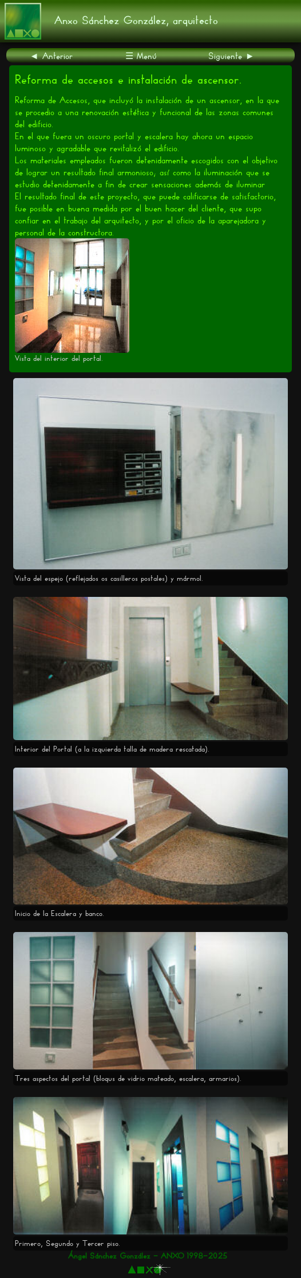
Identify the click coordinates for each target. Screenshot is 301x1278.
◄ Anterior (51, 56)
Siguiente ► (231, 56)
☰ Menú (141, 56)
